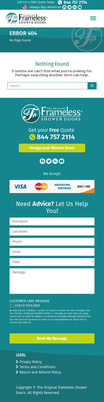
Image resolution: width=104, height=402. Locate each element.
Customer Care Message (30, 301)
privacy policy (24, 325)
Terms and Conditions (36, 367)
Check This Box (27, 306)
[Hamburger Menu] (93, 18)
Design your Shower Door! (52, 148)
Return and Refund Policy (39, 372)
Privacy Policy (30, 362)
